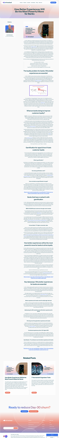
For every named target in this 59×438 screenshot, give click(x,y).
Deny (52, 435)
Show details (13, 435)
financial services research (47, 272)
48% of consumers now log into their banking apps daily (37, 220)
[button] (25, 2)
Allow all (52, 430)
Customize (52, 433)
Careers (51, 424)
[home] (7, 2)
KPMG (49, 133)
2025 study (43, 102)
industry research (32, 326)
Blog (50, 422)
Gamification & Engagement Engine (33, 422)
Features (43, 424)
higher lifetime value (44, 294)
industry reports (33, 46)
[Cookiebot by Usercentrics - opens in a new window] (5, 436)
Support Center (52, 426)
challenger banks (29, 137)
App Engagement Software (32, 426)
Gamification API (31, 424)
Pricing (43, 426)
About (43, 422)
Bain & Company (38, 80)
